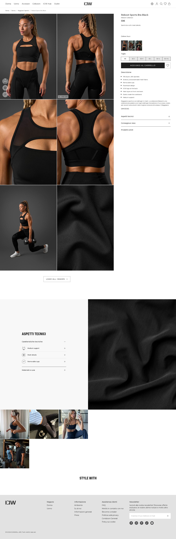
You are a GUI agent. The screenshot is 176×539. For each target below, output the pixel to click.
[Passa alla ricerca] (161, 4)
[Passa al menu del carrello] (169, 4)
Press (76, 515)
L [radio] (150, 59)
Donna (8, 4)
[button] (28, 56)
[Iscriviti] (167, 516)
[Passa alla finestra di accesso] (156, 3)
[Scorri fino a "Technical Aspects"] (146, 116)
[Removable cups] (5, 94)
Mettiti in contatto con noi (113, 508)
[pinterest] (141, 523)
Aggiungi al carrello (142, 65)
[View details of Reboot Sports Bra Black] (124, 45)
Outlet (57, 4)
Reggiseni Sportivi (23, 10)
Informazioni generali (83, 512)
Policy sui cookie (108, 522)
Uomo (16, 4)
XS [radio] (125, 59)
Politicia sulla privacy (110, 515)
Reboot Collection (127, 17)
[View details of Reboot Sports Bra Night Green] (138, 45)
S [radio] (133, 59)
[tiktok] (146, 523)
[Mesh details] (5, 88)
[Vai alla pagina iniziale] (88, 3)
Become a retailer (109, 512)
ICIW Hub (47, 4)
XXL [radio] (166, 59)
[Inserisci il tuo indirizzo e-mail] (146, 516)
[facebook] (131, 523)
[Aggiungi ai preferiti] (168, 65)
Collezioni (36, 4)
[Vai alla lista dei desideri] (165, 4)
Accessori (26, 4)
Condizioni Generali (109, 518)
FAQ (104, 505)
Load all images (57, 279)
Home (7, 10)
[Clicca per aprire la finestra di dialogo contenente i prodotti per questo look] (14, 424)
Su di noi (77, 508)
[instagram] (136, 523)
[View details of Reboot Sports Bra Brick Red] (131, 45)
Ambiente (78, 505)
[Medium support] (5, 81)
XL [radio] (158, 59)
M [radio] (141, 59)
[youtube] (152, 523)
